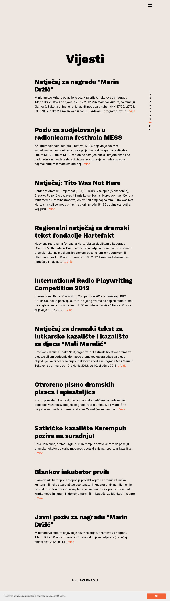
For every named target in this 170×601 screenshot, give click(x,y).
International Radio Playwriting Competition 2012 (84, 284)
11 (150, 125)
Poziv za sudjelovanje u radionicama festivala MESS (78, 133)
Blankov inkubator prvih (72, 472)
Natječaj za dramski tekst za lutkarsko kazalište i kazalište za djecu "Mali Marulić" (81, 336)
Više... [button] (63, 596)
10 (150, 122)
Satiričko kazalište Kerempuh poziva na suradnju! (80, 431)
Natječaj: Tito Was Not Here (77, 182)
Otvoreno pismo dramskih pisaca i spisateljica (74, 388)
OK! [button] (156, 596)
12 (150, 129)
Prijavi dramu (85, 580)
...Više (131, 111)
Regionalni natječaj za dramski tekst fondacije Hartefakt (82, 231)
